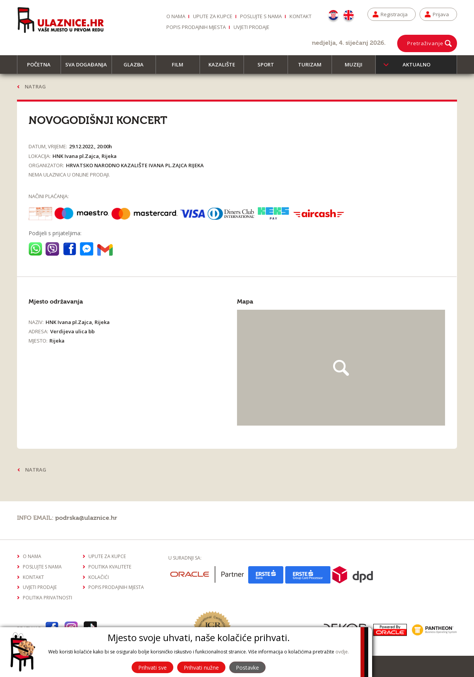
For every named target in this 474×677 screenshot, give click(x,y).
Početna (42, 67)
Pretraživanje (425, 43)
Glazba (137, 67)
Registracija (394, 14)
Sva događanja (88, 67)
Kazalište (225, 67)
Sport (269, 67)
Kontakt (300, 16)
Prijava (441, 14)
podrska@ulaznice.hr (86, 517)
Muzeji (357, 67)
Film (181, 67)
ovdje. (342, 651)
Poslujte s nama (261, 16)
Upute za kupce (212, 16)
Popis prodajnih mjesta (196, 27)
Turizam (313, 67)
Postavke (247, 667)
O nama (175, 16)
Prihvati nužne (201, 667)
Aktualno (416, 64)
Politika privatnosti (47, 597)
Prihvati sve (152, 667)
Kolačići (98, 577)
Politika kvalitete (109, 566)
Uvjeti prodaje (251, 27)
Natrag (35, 86)
